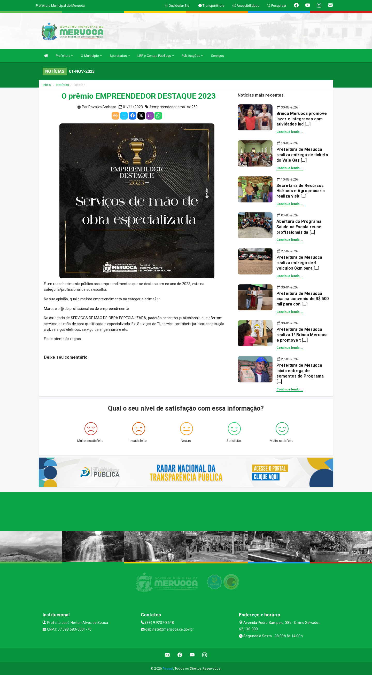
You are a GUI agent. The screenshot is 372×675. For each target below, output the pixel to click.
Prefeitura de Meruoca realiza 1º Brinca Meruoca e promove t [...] (302, 335)
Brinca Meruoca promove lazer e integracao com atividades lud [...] (301, 119)
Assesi (167, 668)
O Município (91, 56)
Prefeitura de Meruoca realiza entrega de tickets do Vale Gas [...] (302, 155)
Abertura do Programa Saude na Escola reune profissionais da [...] (298, 227)
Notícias (62, 85)
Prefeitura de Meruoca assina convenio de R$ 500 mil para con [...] (302, 299)
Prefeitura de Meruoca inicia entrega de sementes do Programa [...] (300, 373)
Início (47, 85)
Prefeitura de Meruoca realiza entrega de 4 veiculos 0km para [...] (299, 263)
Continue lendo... (289, 132)
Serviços (217, 56)
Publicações (192, 56)
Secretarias (120, 56)
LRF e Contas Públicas (155, 56)
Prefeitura (64, 56)
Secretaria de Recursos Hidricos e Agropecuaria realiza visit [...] (300, 191)
